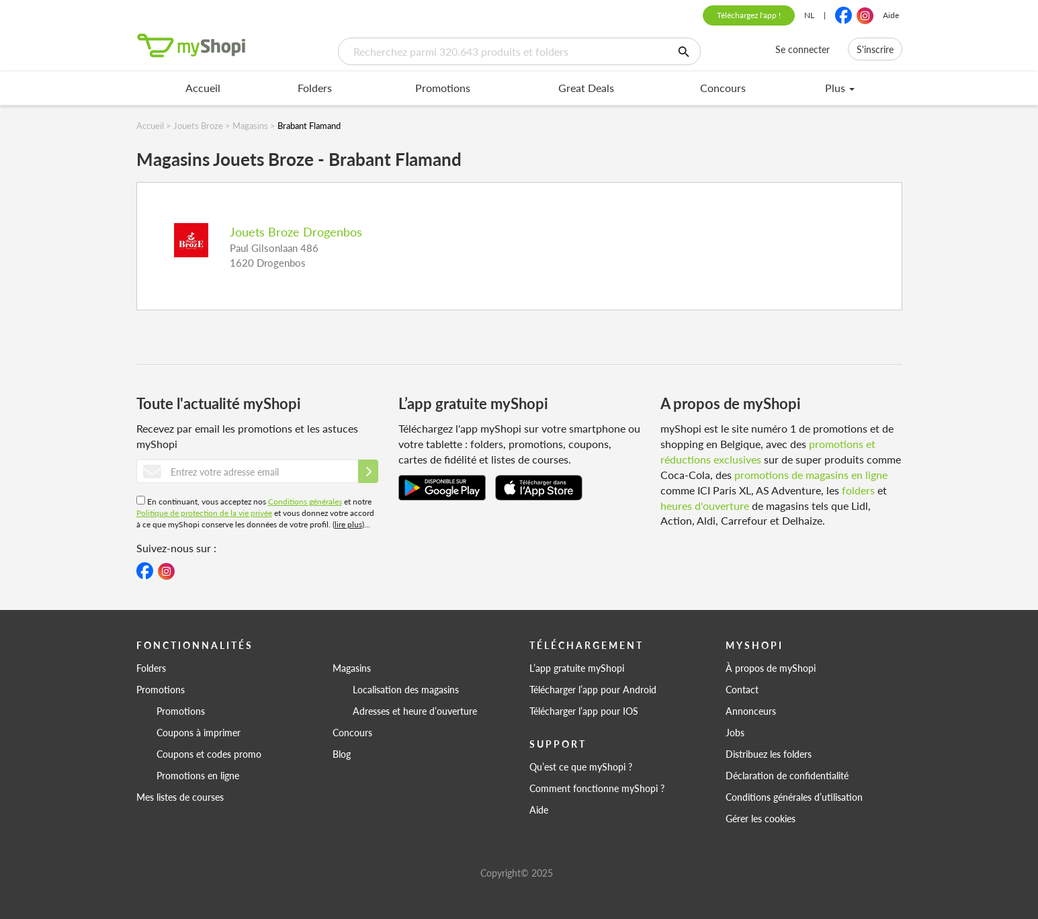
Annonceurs (751, 710)
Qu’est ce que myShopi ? (580, 766)
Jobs (735, 732)
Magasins (352, 667)
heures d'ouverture (704, 505)
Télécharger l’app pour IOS (583, 710)
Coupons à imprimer (199, 732)
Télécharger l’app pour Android (592, 689)
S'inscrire (875, 49)
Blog (342, 753)
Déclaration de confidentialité (787, 775)
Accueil (202, 87)
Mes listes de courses (180, 796)
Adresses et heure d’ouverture (415, 710)
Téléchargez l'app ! (749, 15)
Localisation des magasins (406, 689)
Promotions (442, 87)
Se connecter (802, 49)
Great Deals (586, 87)
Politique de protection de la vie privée (204, 513)
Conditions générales (305, 501)
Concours (723, 87)
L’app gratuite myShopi (576, 667)
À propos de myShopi (771, 667)
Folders (315, 87)
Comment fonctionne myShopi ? (596, 788)
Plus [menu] (840, 87)
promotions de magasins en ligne (811, 474)
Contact (742, 689)
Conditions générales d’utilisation (794, 796)
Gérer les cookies (760, 818)
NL (809, 15)
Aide (891, 15)
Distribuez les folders (769, 753)
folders (858, 490)
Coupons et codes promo (209, 753)
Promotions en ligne (198, 775)
